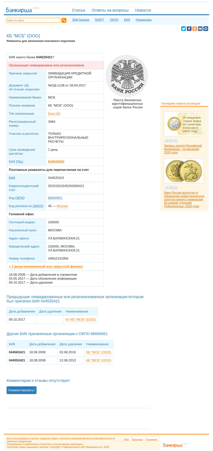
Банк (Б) (54, 113)
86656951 (55, 198)
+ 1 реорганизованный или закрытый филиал (46, 266)
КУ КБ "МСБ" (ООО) (81, 319)
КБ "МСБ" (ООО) (98, 352)
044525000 (56, 161)
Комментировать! (21, 390)
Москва (62, 206)
